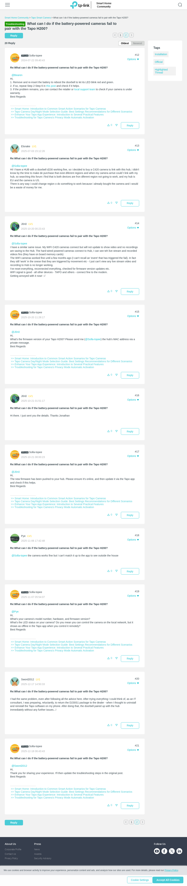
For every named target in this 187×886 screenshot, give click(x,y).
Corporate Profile (13, 849)
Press (37, 843)
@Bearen (17, 75)
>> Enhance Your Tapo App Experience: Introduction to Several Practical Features (57, 115)
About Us (10, 843)
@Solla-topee (19, 166)
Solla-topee (35, 56)
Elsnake (25, 147)
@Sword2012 (19, 766)
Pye (23, 536)
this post (51, 86)
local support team (84, 90)
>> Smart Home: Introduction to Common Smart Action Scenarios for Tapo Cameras (58, 109)
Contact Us (10, 854)
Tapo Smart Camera (41, 17)
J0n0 (24, 224)
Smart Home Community (17, 17)
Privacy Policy (11, 858)
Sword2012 (27, 680)
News (37, 849)
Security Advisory (42, 858)
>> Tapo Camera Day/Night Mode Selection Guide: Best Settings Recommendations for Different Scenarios (71, 112)
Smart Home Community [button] (103, 5)
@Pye (15, 612)
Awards (37, 854)
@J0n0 (16, 332)
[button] (133, 59)
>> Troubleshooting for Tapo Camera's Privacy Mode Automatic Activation (52, 118)
